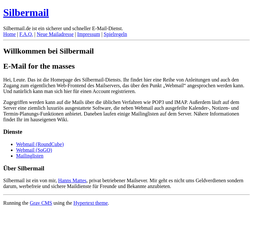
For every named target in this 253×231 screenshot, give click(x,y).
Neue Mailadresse (55, 34)
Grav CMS (41, 203)
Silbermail (26, 12)
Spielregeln (115, 34)
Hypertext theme (91, 203)
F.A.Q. (26, 34)
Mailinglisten (29, 155)
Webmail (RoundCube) (40, 144)
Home (9, 34)
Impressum (88, 34)
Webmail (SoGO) (34, 150)
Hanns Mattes (72, 180)
